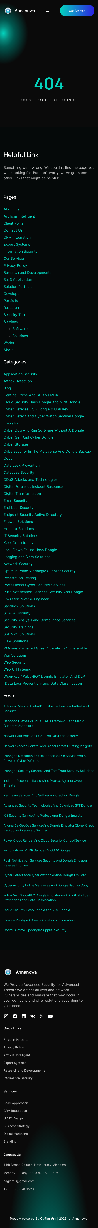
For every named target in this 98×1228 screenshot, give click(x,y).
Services (11, 321)
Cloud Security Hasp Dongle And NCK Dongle (42, 402)
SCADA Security (17, 613)
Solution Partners (18, 286)
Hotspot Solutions (19, 528)
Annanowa (25, 10)
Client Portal (14, 223)
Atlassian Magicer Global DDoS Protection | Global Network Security (47, 708)
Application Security (20, 374)
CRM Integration (17, 237)
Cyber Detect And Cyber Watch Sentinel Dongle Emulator (46, 875)
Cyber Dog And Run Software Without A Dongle (44, 430)
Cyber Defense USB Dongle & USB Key (36, 409)
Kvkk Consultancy (18, 543)
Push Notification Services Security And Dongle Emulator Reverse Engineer (45, 862)
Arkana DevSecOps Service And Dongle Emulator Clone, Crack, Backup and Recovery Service (49, 828)
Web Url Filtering (17, 669)
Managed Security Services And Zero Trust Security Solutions (49, 771)
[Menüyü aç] (47, 10)
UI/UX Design (13, 1118)
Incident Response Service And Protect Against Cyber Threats (43, 783)
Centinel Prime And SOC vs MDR (31, 395)
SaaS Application (18, 279)
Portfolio (11, 300)
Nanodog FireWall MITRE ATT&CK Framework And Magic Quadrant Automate (44, 723)
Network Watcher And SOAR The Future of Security (41, 736)
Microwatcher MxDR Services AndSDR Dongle (37, 850)
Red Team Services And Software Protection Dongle (41, 795)
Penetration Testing (20, 578)
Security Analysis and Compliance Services (39, 620)
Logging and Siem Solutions (27, 557)
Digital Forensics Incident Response (33, 486)
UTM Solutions (16, 641)
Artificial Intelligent (19, 216)
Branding (10, 1141)
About (9, 350)
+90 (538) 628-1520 (19, 1189)
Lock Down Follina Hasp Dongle (30, 550)
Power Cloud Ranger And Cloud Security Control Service (45, 840)
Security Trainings (18, 627)
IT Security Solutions (21, 535)
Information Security (21, 251)
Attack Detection (18, 381)
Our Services (14, 258)
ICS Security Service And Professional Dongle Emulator (44, 815)
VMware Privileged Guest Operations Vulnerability (45, 648)
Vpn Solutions (15, 655)
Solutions (20, 336)
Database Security (19, 472)
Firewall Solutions (18, 521)
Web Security (15, 662)
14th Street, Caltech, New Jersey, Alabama (35, 1165)
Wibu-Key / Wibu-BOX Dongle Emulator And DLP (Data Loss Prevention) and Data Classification (47, 897)
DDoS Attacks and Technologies (30, 479)
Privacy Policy (15, 265)
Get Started (77, 11)
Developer (12, 293)
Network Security (18, 564)
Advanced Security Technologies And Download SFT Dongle (48, 806)
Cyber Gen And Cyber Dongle (28, 437)
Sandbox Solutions (19, 606)
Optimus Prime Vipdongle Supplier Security (40, 571)
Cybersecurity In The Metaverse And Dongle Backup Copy (46, 885)
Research (11, 307)
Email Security (15, 500)
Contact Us (13, 230)
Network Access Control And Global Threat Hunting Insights (48, 746)
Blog (7, 388)
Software (20, 328)
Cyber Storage (16, 444)
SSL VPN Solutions (19, 634)
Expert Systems (17, 244)
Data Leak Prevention (22, 465)
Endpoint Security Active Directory (33, 514)
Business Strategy (17, 1126)
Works (9, 343)
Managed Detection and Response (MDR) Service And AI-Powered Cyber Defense (46, 758)
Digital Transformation (22, 493)
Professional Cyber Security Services (34, 585)
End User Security (19, 507)
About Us (11, 209)
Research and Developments (27, 272)
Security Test (14, 314)
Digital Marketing (16, 1134)
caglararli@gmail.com (19, 1181)
